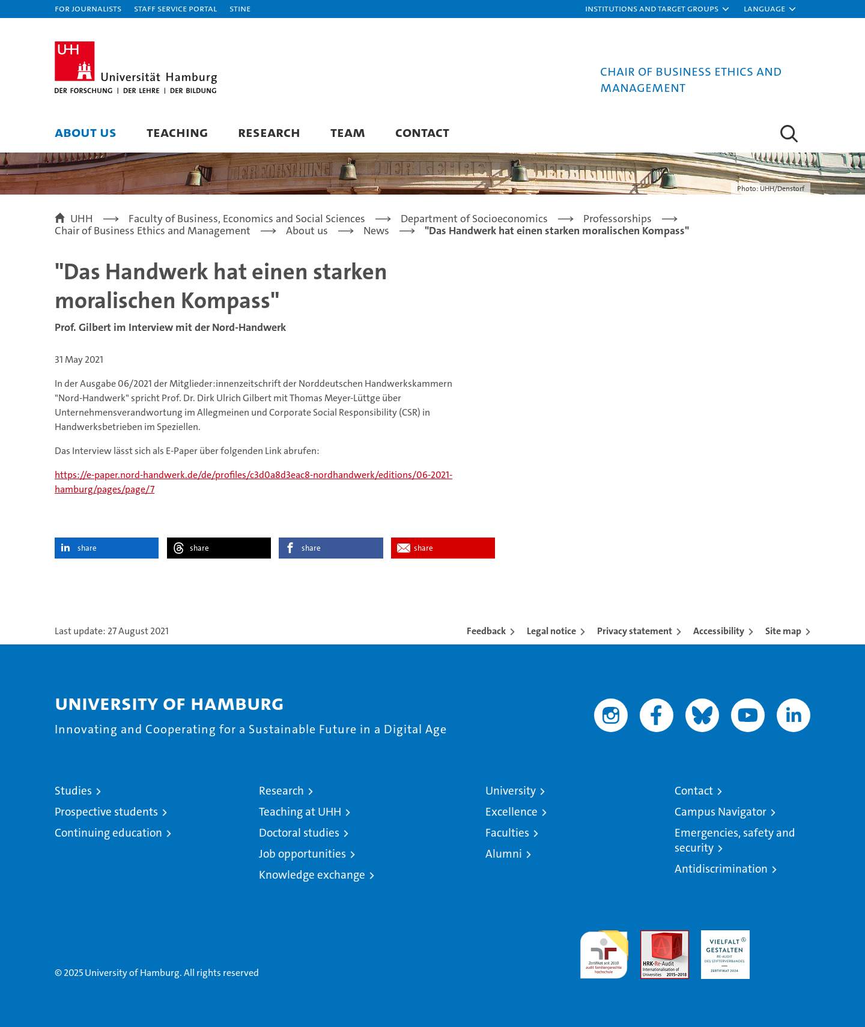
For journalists (88, 8)
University (510, 790)
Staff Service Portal (175, 8)
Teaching (177, 132)
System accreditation (786, 943)
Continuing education (108, 832)
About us (86, 132)
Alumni (503, 853)
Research (269, 132)
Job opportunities (302, 853)
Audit (651, 936)
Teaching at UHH (300, 811)
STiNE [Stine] (239, 8)
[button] (657, 9)
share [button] (87, 548)
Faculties (507, 832)
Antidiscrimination (721, 868)
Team (347, 132)
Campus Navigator (720, 811)
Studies (73, 790)
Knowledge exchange (312, 874)
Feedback (486, 631)
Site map (783, 631)
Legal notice (551, 631)
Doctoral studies (299, 832)
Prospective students (106, 811)
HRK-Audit (722, 936)
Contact (422, 132)
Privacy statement (634, 631)
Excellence (511, 811)
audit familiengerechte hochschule (604, 949)
